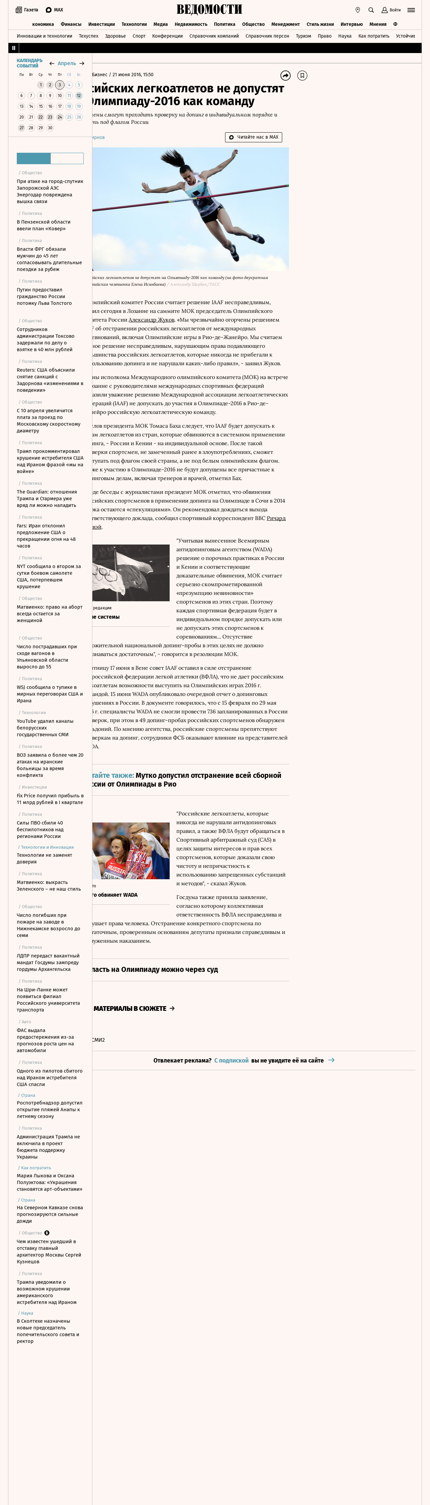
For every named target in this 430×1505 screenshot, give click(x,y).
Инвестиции (101, 23)
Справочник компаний (214, 35)
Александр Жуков (260, 315)
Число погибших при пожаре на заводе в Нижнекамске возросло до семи (48, 925)
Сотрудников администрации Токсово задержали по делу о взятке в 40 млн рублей (46, 339)
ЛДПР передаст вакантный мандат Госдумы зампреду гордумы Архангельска (48, 962)
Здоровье (115, 35)
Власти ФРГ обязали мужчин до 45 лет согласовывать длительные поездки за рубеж (49, 259)
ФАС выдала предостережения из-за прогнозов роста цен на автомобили (45, 1040)
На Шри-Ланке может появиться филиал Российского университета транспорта (48, 1000)
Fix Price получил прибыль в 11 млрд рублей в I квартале (50, 799)
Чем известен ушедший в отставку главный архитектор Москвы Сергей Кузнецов (49, 1251)
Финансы (71, 23)
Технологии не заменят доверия (44, 858)
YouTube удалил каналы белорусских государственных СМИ (45, 728)
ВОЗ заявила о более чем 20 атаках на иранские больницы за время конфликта (50, 765)
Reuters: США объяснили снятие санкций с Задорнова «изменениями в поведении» (50, 380)
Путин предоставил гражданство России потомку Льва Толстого (44, 296)
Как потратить (373, 35)
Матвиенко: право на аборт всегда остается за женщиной (50, 613)
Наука (345, 35)
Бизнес (130, 75)
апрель (67, 63)
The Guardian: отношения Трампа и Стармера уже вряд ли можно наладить (47, 498)
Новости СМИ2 (117, 1123)
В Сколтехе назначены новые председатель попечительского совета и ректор (48, 1331)
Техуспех (88, 35)
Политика (224, 23)
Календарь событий (29, 63)
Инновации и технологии (44, 35)
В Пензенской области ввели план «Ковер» (44, 225)
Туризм (303, 35)
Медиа (161, 23)
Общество (253, 23)
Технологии (134, 23)
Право (325, 35)
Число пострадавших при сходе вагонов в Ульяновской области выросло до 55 (47, 657)
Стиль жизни (320, 23)
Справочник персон (267, 35)
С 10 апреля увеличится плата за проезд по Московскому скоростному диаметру (48, 421)
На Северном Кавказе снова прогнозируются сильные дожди (50, 1214)
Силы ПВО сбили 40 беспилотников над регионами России (40, 829)
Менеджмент (285, 23)
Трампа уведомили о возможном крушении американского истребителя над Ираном (47, 1292)
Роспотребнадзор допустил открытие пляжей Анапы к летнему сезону (50, 1109)
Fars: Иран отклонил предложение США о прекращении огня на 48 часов (46, 536)
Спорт (139, 35)
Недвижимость (191, 23)
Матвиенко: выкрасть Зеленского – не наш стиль (49, 885)
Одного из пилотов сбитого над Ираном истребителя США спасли (50, 1077)
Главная (109, 75)
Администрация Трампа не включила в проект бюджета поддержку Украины (48, 1147)
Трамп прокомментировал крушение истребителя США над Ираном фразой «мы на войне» (50, 461)
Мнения (378, 23)
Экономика (42, 23)
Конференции (167, 35)
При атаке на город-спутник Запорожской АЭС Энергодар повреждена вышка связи (50, 191)
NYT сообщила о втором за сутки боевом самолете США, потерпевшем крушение (49, 576)
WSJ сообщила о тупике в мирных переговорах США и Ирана (50, 694)
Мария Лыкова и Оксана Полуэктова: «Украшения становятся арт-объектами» (49, 1182)
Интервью (352, 23)
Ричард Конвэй (243, 557)
